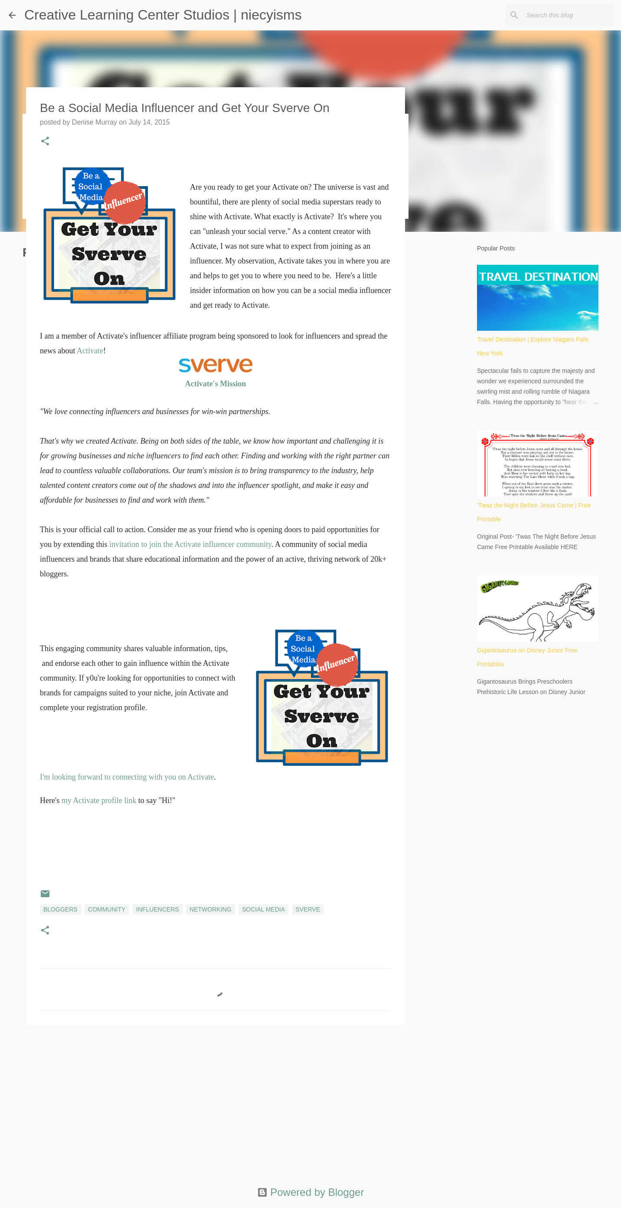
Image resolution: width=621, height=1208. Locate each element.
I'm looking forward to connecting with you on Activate (127, 777)
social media (263, 909)
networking (210, 909)
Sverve (308, 909)
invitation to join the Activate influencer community (190, 544)
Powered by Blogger (310, 1192)
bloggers (60, 909)
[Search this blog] (568, 15)
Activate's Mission (215, 383)
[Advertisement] (216, 1098)
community (106, 909)
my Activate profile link (99, 800)
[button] (45, 142)
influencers (157, 909)
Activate (90, 350)
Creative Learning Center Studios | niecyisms (163, 15)
